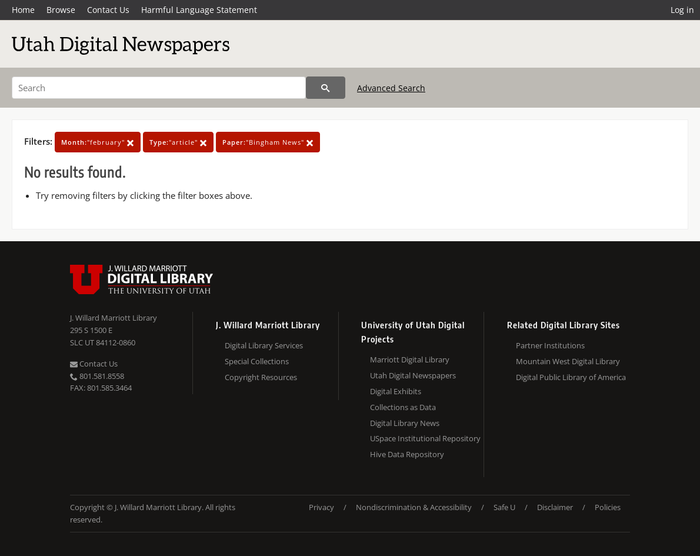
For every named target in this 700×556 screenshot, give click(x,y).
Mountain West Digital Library (568, 361)
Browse (60, 9)
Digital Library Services (264, 345)
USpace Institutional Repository (425, 438)
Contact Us (108, 9)
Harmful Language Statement (199, 9)
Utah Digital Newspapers (413, 375)
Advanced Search (391, 88)
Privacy (321, 507)
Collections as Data (403, 407)
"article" (178, 142)
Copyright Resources (261, 377)
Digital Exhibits (395, 391)
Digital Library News (404, 423)
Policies (608, 507)
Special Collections (257, 361)
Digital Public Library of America (571, 377)
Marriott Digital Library (409, 359)
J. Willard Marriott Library (113, 317)
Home (23, 9)
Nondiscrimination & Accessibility (414, 507)
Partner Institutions (550, 345)
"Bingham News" (268, 142)
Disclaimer (555, 507)
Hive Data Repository (407, 454)
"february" (97, 142)
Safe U (504, 507)
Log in (682, 9)
